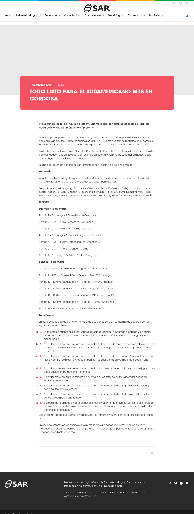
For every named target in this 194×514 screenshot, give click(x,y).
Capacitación (72, 15)
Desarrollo (51, 15)
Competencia (93, 15)
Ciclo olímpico (136, 15)
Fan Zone (154, 15)
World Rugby (115, 15)
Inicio (8, 15)
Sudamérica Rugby (27, 15)
